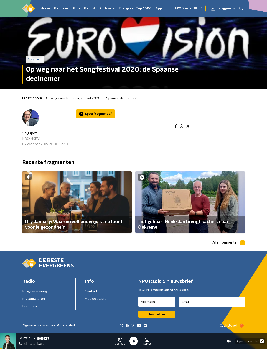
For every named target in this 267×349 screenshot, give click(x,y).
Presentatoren (33, 299)
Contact (91, 291)
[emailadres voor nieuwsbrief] (212, 302)
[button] (120, 341)
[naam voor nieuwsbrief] (156, 302)
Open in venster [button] (250, 341)
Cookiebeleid (228, 325)
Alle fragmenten (228, 242)
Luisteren (29, 306)
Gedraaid (61, 8)
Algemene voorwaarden (38, 325)
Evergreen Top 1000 (135, 8)
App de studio (95, 299)
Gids (76, 8)
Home (45, 8)
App (158, 8)
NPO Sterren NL (189, 8)
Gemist (90, 8)
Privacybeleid (66, 325)
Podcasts (107, 8)
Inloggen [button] (223, 9)
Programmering (34, 291)
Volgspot (29, 133)
